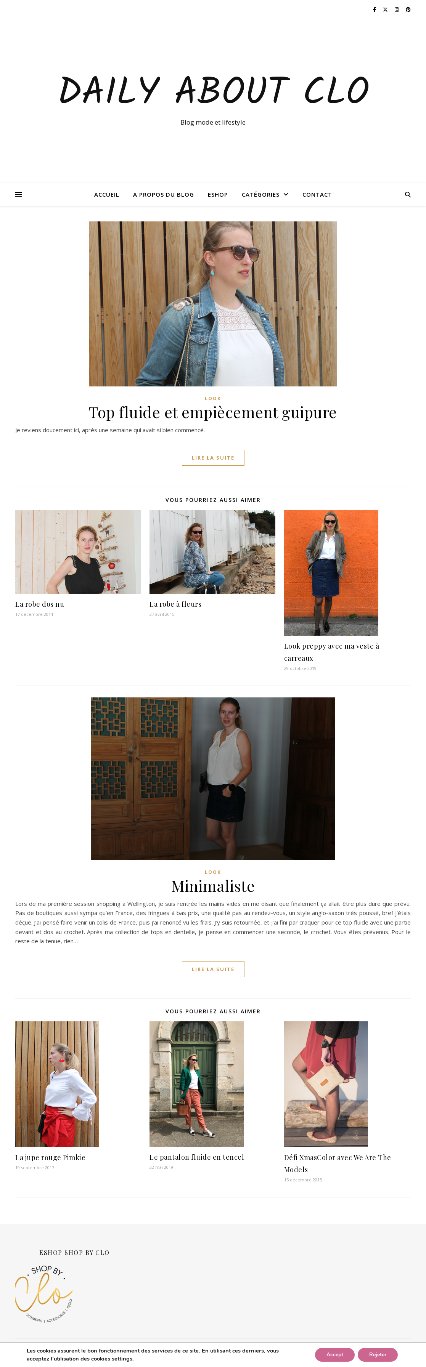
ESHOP (218, 194)
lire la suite (213, 457)
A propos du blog (163, 194)
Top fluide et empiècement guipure (213, 412)
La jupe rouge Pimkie (50, 1157)
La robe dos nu (39, 604)
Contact (317, 194)
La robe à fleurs (175, 604)
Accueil (106, 194)
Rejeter (377, 1355)
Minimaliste (213, 885)
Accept (334, 1355)
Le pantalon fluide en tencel (197, 1157)
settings (122, 1359)
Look (213, 398)
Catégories (261, 194)
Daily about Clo (213, 94)
